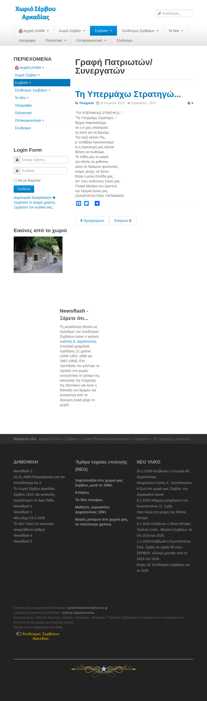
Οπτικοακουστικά (91, 40)
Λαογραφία (27, 40)
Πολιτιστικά (56, 40)
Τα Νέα (175, 31)
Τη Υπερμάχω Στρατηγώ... (128, 94)
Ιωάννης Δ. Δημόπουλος (78, 341)
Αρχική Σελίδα (49, 439)
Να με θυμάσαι (27, 180)
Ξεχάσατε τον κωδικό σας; (33, 207)
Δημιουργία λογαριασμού (34, 197)
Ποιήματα (141, 439)
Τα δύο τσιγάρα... (90, 500)
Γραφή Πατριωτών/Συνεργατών (106, 439)
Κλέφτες (82, 492)
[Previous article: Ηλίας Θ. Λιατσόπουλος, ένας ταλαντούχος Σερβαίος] (92, 220)
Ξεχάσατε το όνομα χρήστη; (34, 202)
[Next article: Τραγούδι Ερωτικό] (122, 220)
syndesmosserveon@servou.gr (87, 608)
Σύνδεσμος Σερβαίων (140, 31)
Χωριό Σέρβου (72, 31)
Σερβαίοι (103, 31)
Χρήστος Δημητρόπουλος (78, 612)
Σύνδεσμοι (124, 40)
